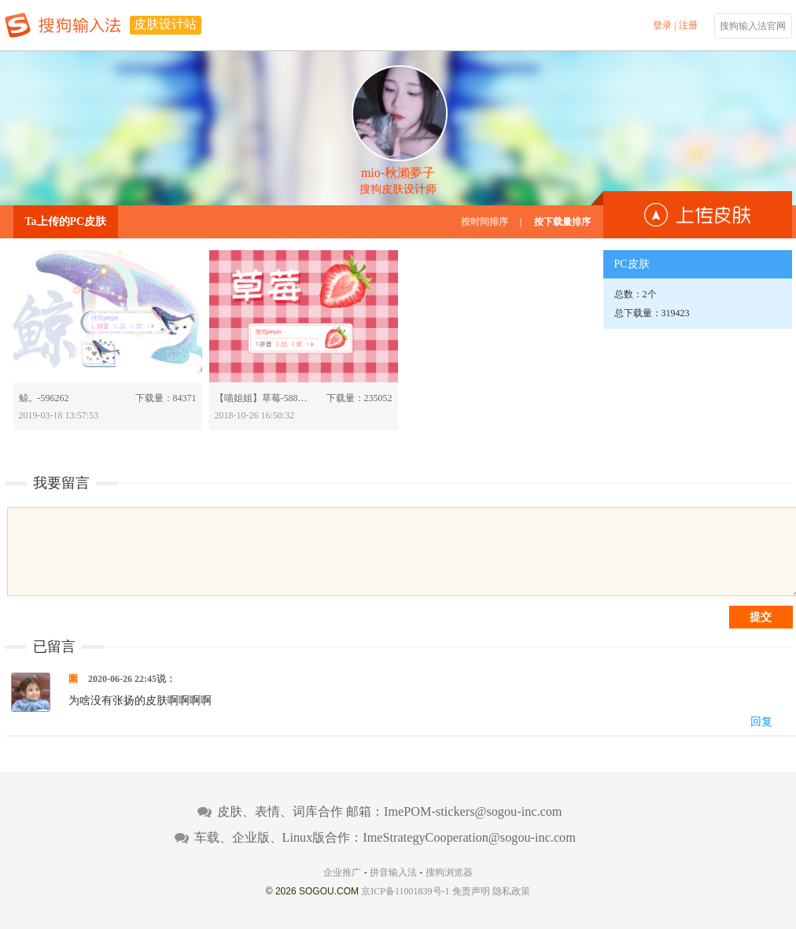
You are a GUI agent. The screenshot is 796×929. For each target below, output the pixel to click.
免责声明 (471, 891)
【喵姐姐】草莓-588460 (262, 398)
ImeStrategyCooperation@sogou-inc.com (469, 838)
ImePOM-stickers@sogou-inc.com (473, 812)
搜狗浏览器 (449, 872)
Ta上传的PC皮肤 (66, 221)
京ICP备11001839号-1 (405, 891)
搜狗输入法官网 (753, 25)
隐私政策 (511, 891)
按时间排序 (484, 221)
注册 (688, 25)
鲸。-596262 (44, 398)
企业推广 (342, 872)
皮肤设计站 (165, 24)
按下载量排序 (562, 221)
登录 (662, 25)
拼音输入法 (393, 872)
